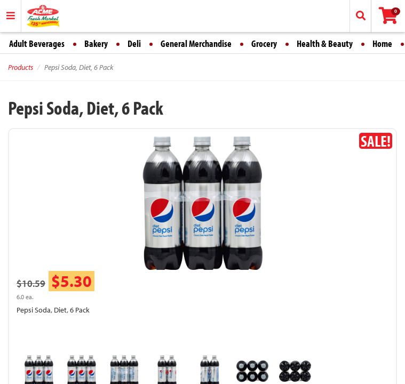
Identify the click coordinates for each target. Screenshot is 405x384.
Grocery (264, 43)
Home (382, 43)
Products (20, 67)
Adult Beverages (37, 43)
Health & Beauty (325, 43)
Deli (134, 43)
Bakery (96, 43)
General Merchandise (196, 43)
